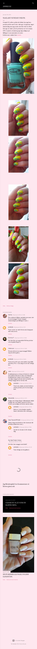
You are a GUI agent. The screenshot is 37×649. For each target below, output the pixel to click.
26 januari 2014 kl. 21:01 (21, 398)
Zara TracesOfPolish (14, 420)
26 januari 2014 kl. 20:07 (18, 371)
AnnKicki (7, 6)
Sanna (10, 315)
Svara (10, 323)
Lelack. (19, 35)
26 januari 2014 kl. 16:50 (21, 337)
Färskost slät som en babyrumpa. (16, 503)
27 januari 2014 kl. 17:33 (27, 420)
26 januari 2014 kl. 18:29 (20, 359)
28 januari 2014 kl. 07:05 (15, 441)
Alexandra (11, 398)
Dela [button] (4, 306)
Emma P (11, 338)
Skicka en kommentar (15, 508)
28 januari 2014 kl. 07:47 (25, 447)
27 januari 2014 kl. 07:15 (25, 383)
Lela (9, 371)
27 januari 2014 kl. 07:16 (25, 407)
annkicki (10, 327)
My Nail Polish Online (14, 440)
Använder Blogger (18, 640)
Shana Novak (22, 644)
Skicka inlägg (10, 306)
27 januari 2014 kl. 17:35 (25, 427)
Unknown (11, 348)
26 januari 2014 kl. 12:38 (19, 315)
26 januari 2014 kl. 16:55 (21, 348)
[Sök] (33, 3)
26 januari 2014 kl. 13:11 (19, 327)
